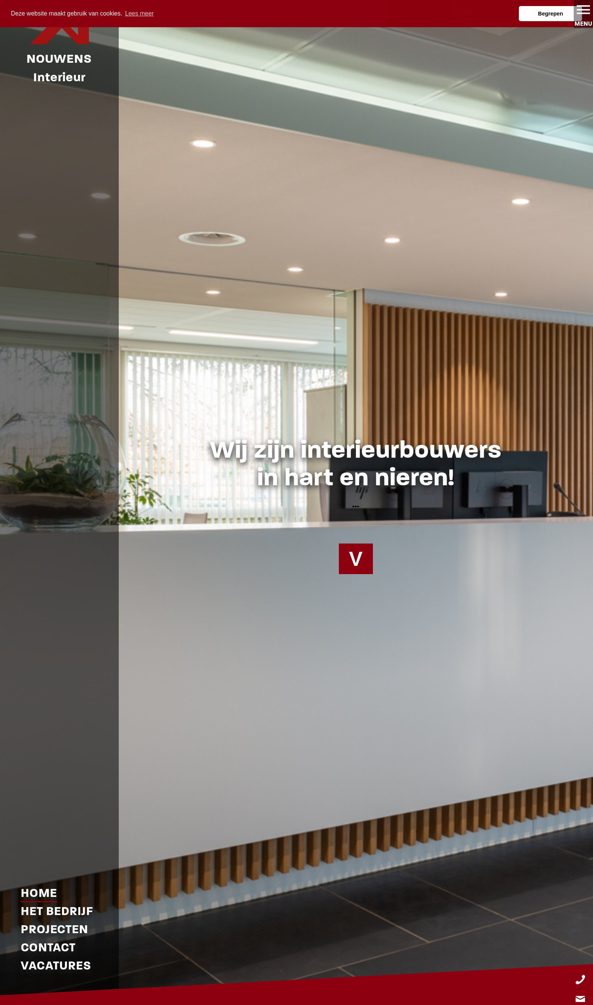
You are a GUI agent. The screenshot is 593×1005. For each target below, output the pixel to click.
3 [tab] (308, 998)
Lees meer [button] (139, 13)
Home (39, 893)
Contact (48, 947)
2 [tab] (296, 998)
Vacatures (56, 965)
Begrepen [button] (550, 14)
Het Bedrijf (57, 911)
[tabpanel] (296, 502)
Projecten (54, 929)
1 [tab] (285, 998)
